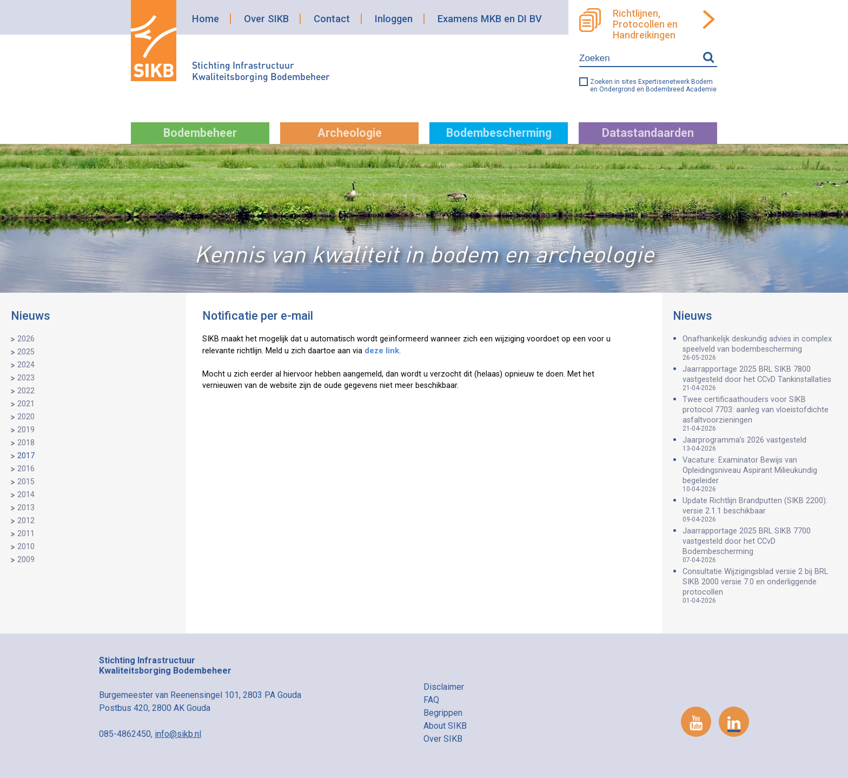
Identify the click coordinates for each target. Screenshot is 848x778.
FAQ (431, 700)
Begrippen (442, 713)
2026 (26, 339)
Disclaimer (443, 687)
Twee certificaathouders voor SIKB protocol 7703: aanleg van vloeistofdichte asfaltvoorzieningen (760, 413)
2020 (26, 416)
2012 (26, 520)
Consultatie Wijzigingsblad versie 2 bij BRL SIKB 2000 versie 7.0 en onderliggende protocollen (760, 585)
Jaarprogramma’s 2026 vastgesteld (760, 444)
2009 (26, 559)
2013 (26, 507)
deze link (382, 350)
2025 (26, 352)
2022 (26, 390)
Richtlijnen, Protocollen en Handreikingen (645, 24)
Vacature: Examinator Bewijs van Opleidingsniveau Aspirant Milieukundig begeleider (760, 474)
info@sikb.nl (178, 734)
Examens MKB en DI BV (490, 18)
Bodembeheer (200, 133)
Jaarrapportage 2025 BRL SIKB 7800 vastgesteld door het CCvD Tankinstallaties (760, 378)
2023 (26, 378)
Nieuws (30, 315)
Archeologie (349, 133)
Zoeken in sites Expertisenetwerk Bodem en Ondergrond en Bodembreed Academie (653, 85)
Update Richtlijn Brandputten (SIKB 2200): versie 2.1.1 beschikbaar (760, 509)
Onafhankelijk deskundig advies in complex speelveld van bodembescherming (760, 347)
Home (205, 18)
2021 (26, 403)
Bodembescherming (499, 133)
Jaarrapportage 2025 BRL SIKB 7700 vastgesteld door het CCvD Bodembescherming (760, 545)
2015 (26, 481)
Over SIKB (266, 18)
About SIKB (445, 726)
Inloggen (394, 18)
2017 (26, 455)
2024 (26, 365)
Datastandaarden (648, 133)
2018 (26, 442)
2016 (26, 468)
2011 (26, 533)
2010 (26, 546)
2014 (26, 494)
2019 (26, 429)
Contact (332, 18)
